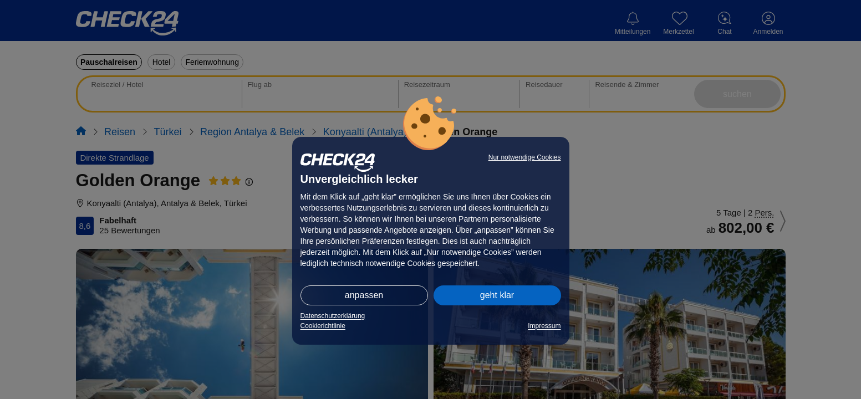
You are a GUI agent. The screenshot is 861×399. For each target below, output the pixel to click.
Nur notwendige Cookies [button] (524, 157)
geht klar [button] (497, 295)
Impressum (544, 326)
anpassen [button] (364, 295)
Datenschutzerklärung (332, 316)
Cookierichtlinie (322, 326)
